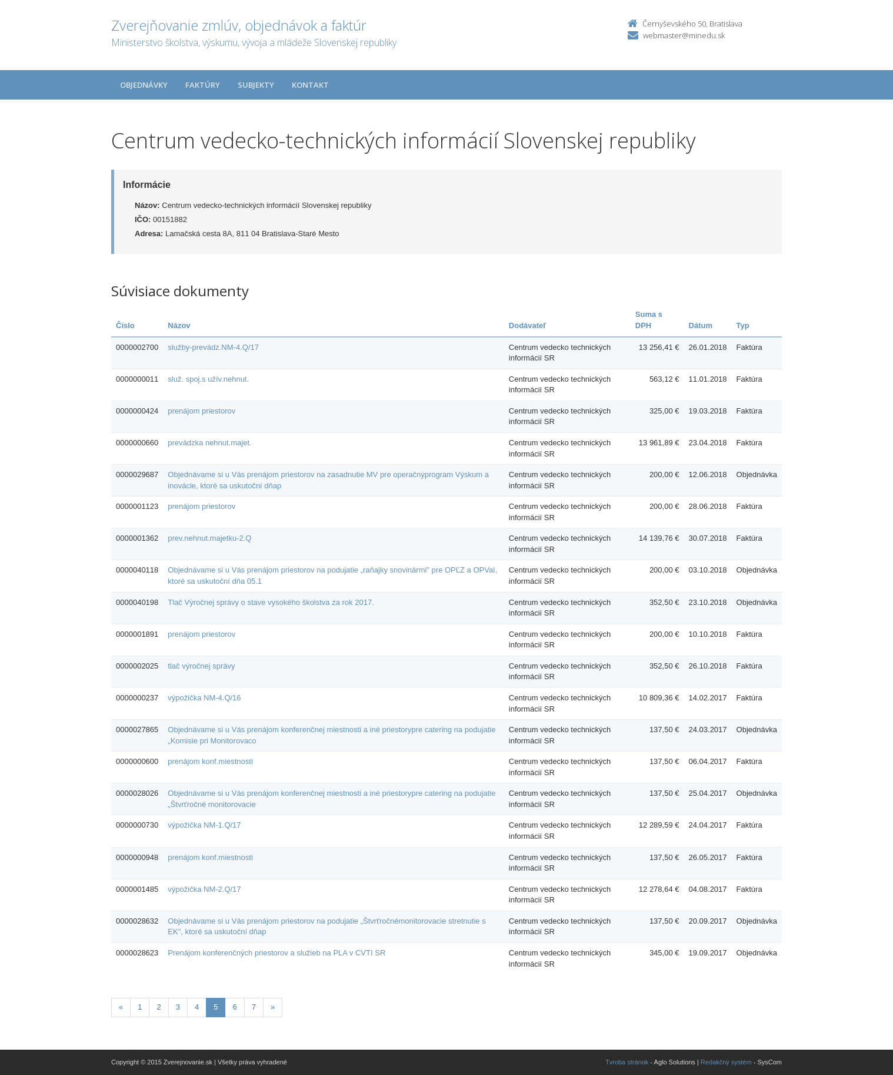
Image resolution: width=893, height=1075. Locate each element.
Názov (179, 325)
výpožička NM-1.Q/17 (204, 825)
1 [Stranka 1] (140, 1007)
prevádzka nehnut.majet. (209, 442)
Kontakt (310, 85)
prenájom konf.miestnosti (210, 761)
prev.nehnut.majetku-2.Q (209, 538)
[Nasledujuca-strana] (272, 1007)
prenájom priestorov (201, 410)
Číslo (125, 325)
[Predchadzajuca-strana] (121, 1007)
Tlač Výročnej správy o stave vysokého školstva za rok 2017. (271, 602)
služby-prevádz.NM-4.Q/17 (213, 347)
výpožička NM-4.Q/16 (204, 697)
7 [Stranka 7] (254, 1007)
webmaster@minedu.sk (684, 35)
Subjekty (256, 85)
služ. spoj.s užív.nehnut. (208, 379)
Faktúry (202, 85)
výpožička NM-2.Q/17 (204, 889)
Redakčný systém (726, 1062)
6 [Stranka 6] (234, 1007)
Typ (743, 325)
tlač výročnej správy (201, 665)
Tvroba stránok (626, 1062)
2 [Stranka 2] (158, 1007)
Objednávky (144, 85)
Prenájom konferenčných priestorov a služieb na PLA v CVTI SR (276, 952)
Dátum (700, 325)
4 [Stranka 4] (197, 1007)
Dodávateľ (528, 325)
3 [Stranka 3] (178, 1007)
